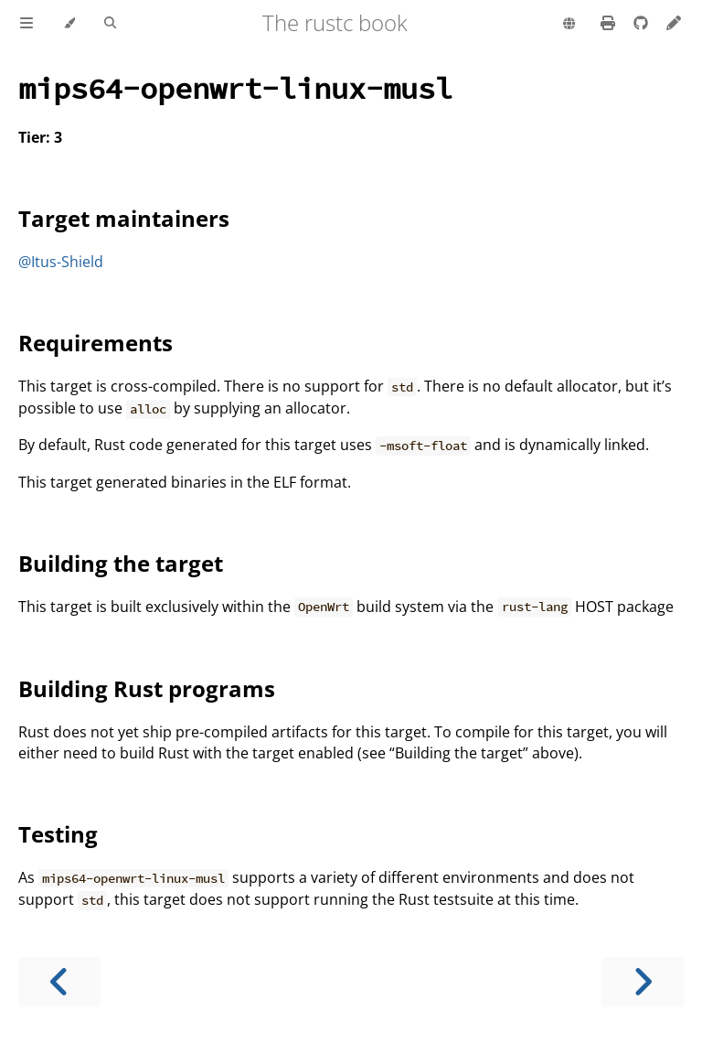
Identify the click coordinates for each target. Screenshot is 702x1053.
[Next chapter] (642, 982)
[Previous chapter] (59, 982)
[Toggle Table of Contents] (26, 24)
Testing (58, 834)
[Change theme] (69, 24)
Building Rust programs (146, 688)
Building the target (120, 563)
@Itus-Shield (60, 262)
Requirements (95, 343)
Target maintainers (123, 218)
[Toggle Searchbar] (110, 24)
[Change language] (569, 25)
